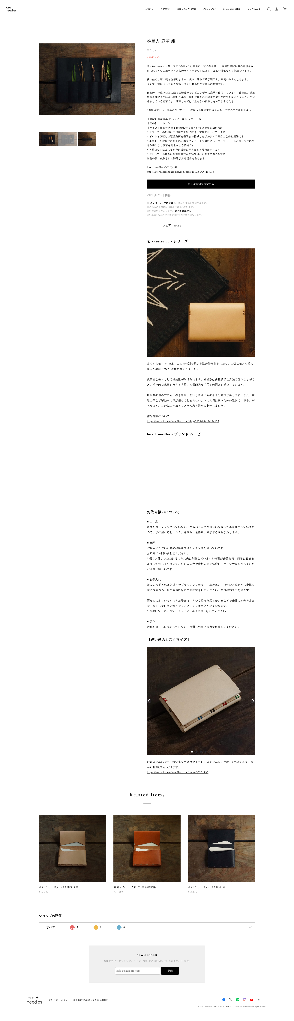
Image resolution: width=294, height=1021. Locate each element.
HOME (149, 9)
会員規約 (104, 1000)
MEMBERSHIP (231, 9)
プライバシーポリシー (59, 1000)
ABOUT (165, 9)
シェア (166, 225)
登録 (170, 970)
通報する (177, 226)
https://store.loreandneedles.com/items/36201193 (177, 772)
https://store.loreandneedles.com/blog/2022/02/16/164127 (183, 421)
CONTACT (254, 9)
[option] (87, 79)
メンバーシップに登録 (161, 203)
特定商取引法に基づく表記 (86, 1000)
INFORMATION (186, 9)
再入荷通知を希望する (201, 184)
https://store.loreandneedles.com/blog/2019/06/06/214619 (180, 171)
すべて (50, 927)
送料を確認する (183, 211)
